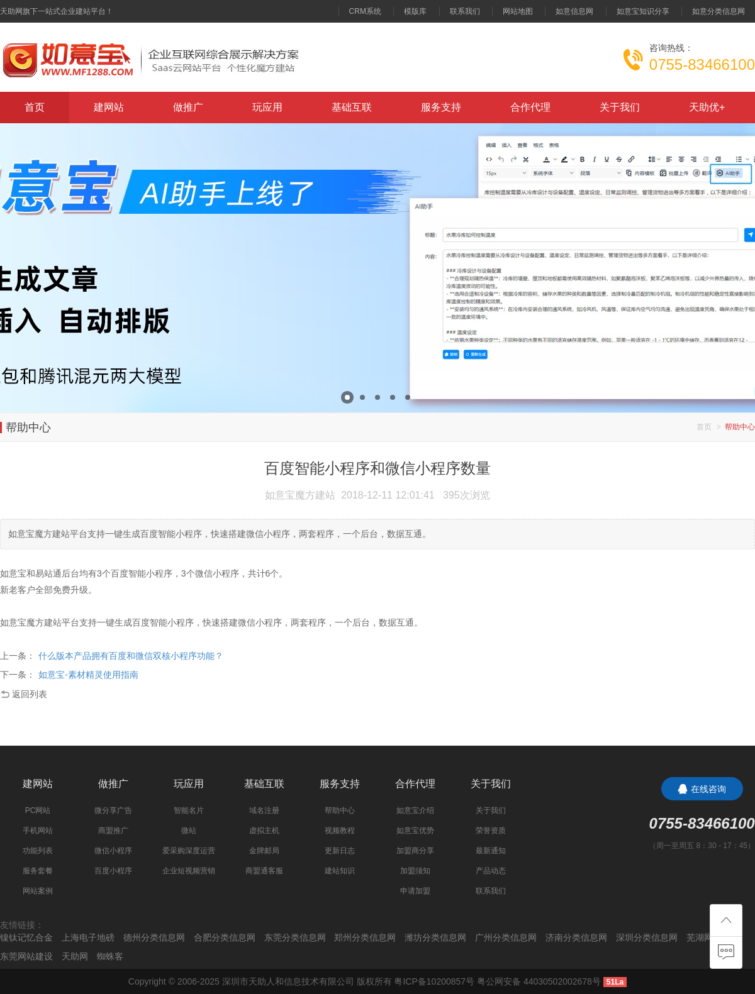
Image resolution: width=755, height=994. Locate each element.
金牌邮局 (264, 850)
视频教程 (340, 830)
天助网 (75, 956)
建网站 (109, 107)
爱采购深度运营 (188, 850)
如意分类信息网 (718, 11)
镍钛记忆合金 (26, 937)
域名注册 (264, 810)
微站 (188, 830)
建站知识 (340, 870)
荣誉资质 (491, 830)
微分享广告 (113, 810)
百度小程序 (113, 870)
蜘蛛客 (110, 956)
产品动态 (491, 870)
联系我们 (465, 11)
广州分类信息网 (506, 937)
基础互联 (352, 107)
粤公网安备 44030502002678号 (539, 981)
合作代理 (530, 107)
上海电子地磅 (88, 937)
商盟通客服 (264, 870)
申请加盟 (415, 890)
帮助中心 (340, 810)
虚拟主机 (264, 830)
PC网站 (38, 810)
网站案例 (38, 890)
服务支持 (441, 107)
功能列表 (38, 850)
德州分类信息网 (154, 937)
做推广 (188, 107)
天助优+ (707, 107)
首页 (35, 107)
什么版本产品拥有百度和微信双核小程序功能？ (130, 656)
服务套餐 (38, 870)
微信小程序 (113, 850)
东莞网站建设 (26, 956)
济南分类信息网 (576, 937)
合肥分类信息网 (224, 937)
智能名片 (189, 810)
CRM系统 (365, 11)
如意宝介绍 (415, 810)
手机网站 (38, 830)
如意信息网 (574, 11)
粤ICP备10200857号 (434, 981)
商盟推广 (113, 830)
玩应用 (267, 107)
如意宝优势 (415, 830)
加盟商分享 (415, 850)
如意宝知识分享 (643, 11)
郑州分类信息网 (365, 937)
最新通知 (491, 850)
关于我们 (620, 107)
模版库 (415, 11)
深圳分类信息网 (647, 937)
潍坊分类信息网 (435, 937)
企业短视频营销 (188, 870)
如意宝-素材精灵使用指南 (88, 675)
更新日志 (340, 850)
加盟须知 (415, 870)
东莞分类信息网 (295, 937)
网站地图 (518, 11)
